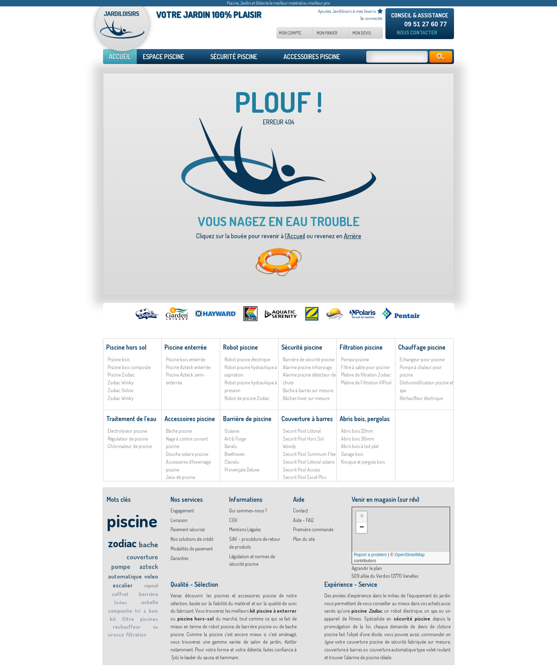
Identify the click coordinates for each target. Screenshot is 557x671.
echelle (149, 602)
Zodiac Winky (121, 382)
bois (153, 611)
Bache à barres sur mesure (308, 390)
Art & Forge (235, 439)
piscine (132, 520)
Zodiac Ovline (120, 390)
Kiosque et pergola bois (363, 462)
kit (113, 619)
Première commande (313, 529)
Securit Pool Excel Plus (304, 477)
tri (138, 610)
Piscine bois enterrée (185, 359)
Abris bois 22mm (357, 431)
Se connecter (371, 18)
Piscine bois (119, 359)
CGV (233, 520)
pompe (120, 566)
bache (148, 544)
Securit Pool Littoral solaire (308, 462)
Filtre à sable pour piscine (365, 367)
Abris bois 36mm (357, 439)
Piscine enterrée (185, 347)
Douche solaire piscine (187, 454)
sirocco (116, 635)
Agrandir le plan (367, 568)
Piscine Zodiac (121, 375)
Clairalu (232, 462)
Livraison (179, 520)
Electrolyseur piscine (127, 431)
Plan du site (304, 539)
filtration (136, 635)
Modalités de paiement (192, 548)
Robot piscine (240, 347)
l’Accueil (295, 236)
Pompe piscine (355, 359)
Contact (300, 510)
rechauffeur (127, 627)
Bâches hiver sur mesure (306, 398)
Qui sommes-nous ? (248, 510)
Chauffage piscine (421, 347)
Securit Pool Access (301, 470)
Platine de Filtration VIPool (366, 382)
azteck (148, 566)
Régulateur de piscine (128, 439)
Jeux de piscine (180, 477)
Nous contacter (417, 33)
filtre (128, 619)
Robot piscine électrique (247, 359)
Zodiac (120, 602)
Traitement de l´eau (131, 418)
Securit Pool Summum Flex (309, 454)
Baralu (231, 446)
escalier (123, 585)
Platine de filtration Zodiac (366, 375)
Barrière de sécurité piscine (308, 359)
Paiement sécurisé (188, 529)
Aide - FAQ (303, 520)
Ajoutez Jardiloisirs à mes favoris (347, 11)
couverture (142, 556)
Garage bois (352, 454)
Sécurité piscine (301, 347)
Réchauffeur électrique (421, 398)
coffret (120, 594)
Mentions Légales (245, 529)
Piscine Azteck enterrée (188, 367)
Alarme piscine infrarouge (307, 367)
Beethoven (235, 454)
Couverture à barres (307, 418)
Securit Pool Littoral (302, 431)
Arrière (352, 236)
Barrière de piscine (247, 418)
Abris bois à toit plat (360, 446)
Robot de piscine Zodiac (247, 398)
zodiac (122, 543)
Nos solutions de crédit (192, 539)
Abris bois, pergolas (365, 418)
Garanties (179, 558)
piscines (149, 619)
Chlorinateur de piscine (130, 446)
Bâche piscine (179, 431)
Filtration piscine (361, 347)
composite (120, 610)
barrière (148, 594)
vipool (151, 585)
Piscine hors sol (126, 347)
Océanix (232, 431)
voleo (151, 576)
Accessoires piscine (189, 418)
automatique (125, 576)
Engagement (182, 510)
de (155, 627)
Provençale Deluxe (242, 470)
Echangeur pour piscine (422, 359)
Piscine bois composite (129, 367)
